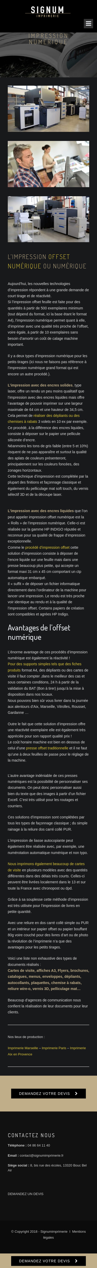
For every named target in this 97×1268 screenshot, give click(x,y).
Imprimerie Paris (54, 1048)
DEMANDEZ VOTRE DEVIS (44, 1093)
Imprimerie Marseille (23, 1048)
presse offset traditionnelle (47, 748)
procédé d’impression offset (47, 547)
